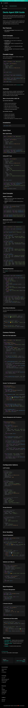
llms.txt (3, 693)
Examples (18, 84)
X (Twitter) (4, 682)
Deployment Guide (8, 643)
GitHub (15, 0)
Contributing (4, 690)
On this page (4, 8)
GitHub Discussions (5, 679)
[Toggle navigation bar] (1, 3)
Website (3, 699)
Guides (3, 670)
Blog (2, 687)
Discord (22, 0)
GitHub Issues (4, 680)
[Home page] (3, 6)
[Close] (27, 1)
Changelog (4, 692)
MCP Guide (7, 641)
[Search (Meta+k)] (26, 3)
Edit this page (5, 651)
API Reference (4, 672)
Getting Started (4, 669)
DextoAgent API (8, 640)
